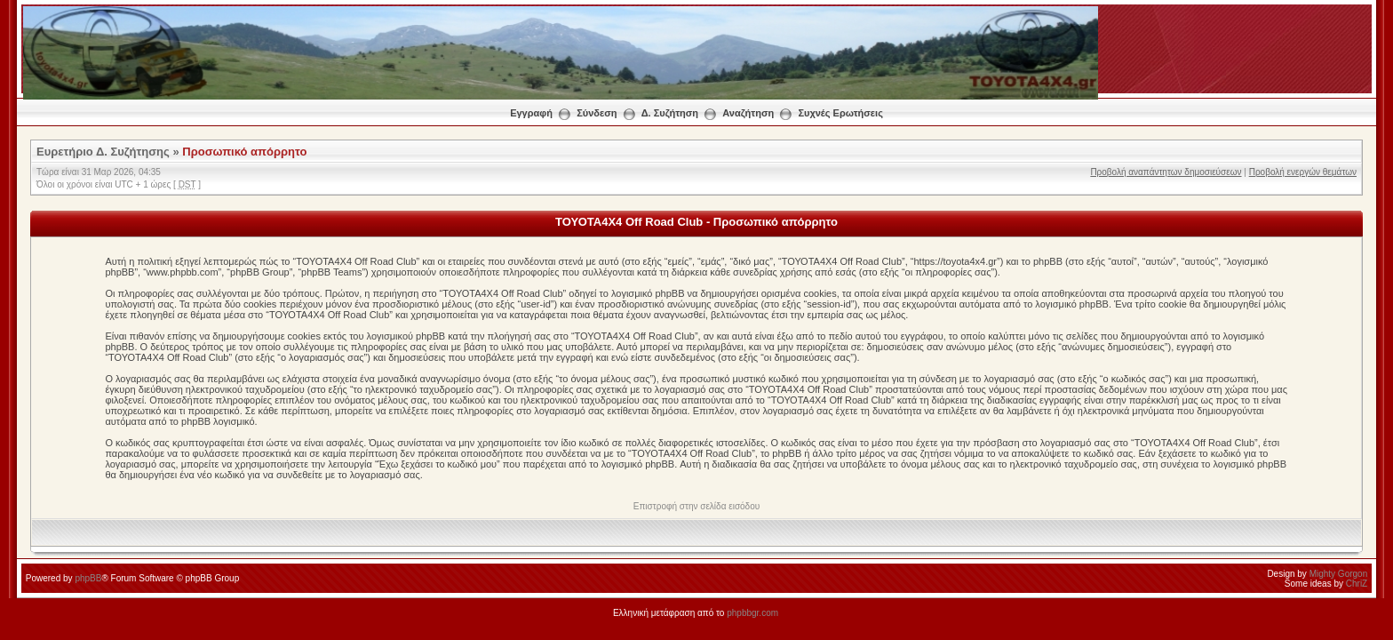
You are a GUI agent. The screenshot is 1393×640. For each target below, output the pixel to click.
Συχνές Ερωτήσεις (840, 113)
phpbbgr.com (752, 613)
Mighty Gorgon (1338, 574)
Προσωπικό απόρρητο (244, 151)
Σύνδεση (597, 113)
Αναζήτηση (748, 113)
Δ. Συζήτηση (669, 113)
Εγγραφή (531, 113)
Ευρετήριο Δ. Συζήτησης (103, 151)
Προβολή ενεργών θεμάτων (1303, 172)
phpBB (88, 578)
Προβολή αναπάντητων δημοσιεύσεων (1165, 172)
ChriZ (1356, 583)
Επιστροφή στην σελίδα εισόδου (696, 506)
